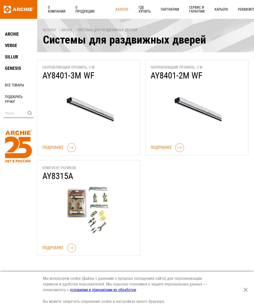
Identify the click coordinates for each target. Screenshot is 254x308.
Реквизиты (239, 9)
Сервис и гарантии (186, 9)
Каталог (106, 9)
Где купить (129, 9)
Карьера (216, 9)
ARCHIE (12, 34)
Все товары (14, 85)
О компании (53, 9)
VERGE (11, 45)
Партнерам (154, 9)
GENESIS (13, 68)
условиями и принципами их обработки (103, 289)
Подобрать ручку (14, 99)
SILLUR (11, 56)
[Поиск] (18, 113)
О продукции (81, 9)
